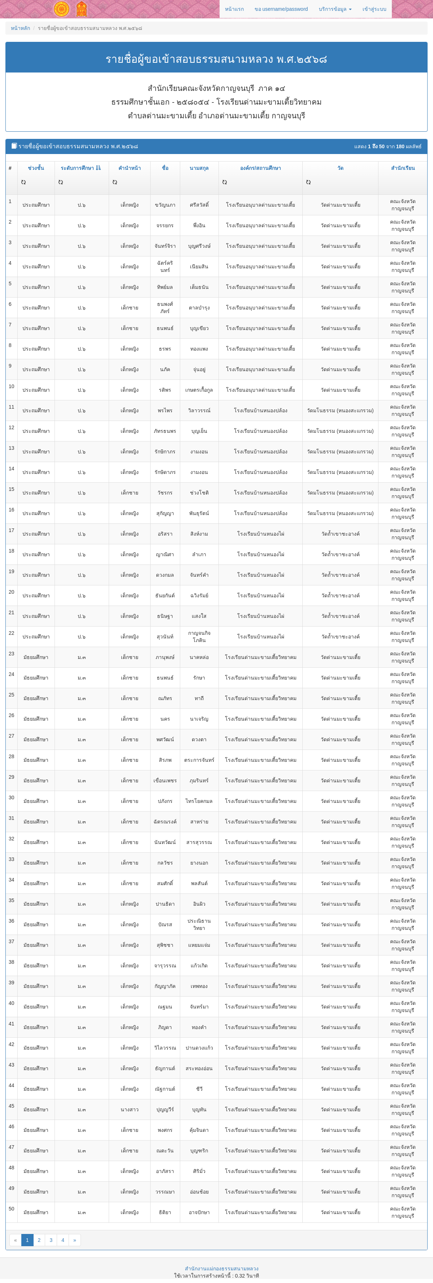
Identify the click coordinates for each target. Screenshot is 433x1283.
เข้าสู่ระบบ (374, 9)
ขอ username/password (281, 9)
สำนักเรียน (403, 168)
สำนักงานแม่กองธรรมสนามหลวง (222, 1268)
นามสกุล (199, 168)
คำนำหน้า (129, 168)
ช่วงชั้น (36, 168)
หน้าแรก (234, 9)
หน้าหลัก (20, 28)
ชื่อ (165, 168)
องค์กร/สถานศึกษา (260, 168)
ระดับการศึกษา (81, 168)
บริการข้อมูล (335, 9)
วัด (340, 168)
